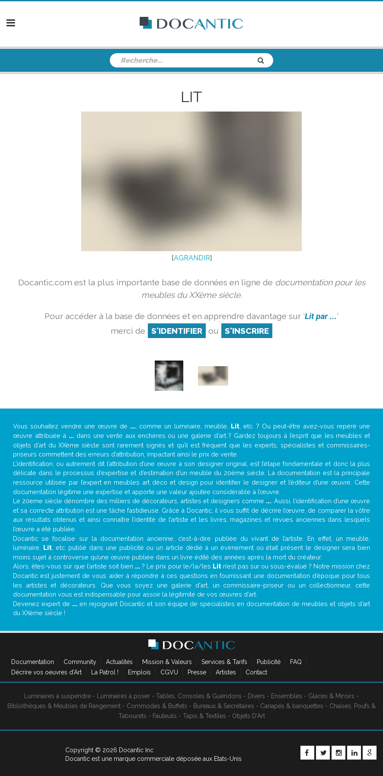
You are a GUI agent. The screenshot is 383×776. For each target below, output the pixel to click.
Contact (256, 672)
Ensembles (286, 696)
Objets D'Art (248, 715)
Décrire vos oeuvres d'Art (46, 672)
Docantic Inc (136, 750)
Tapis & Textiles (204, 715)
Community (80, 661)
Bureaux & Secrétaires (223, 706)
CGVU (169, 672)
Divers (256, 696)
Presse (197, 672)
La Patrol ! (104, 672)
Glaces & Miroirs (331, 696)
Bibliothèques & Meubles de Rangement (64, 706)
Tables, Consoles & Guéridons (199, 696)
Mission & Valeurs (167, 661)
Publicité (269, 661)
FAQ (296, 661)
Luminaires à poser (123, 696)
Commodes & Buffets (157, 706)
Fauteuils (165, 715)
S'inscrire (247, 330)
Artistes (226, 672)
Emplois (139, 672)
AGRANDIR (192, 258)
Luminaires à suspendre (57, 696)
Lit (191, 96)
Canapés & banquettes (291, 706)
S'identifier (176, 330)
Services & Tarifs (224, 661)
